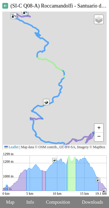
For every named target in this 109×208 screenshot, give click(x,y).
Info (30, 202)
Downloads (92, 202)
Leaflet (11, 147)
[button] (46, 102)
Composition (58, 202)
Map (10, 202)
